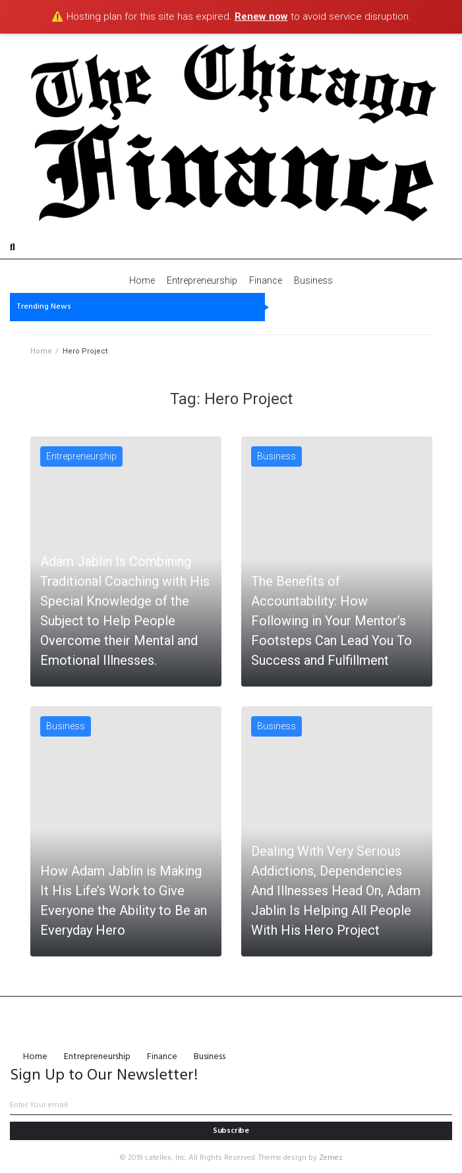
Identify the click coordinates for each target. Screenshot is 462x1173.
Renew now (261, 16)
